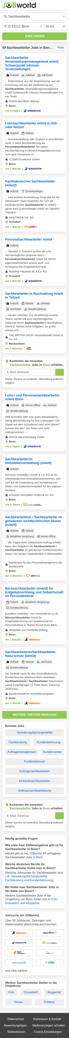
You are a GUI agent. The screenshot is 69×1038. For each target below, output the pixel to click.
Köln (54, 899)
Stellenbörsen (16, 1031)
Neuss (18, 1002)
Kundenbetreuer (34, 761)
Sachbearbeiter (18, 47)
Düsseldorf (12, 903)
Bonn (47, 47)
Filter (60, 47)
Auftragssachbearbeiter (34, 771)
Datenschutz (16, 1019)
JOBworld (35, 853)
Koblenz (49, 1002)
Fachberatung (18, 742)
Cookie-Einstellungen (48, 1031)
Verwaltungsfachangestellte (34, 732)
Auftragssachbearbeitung (34, 790)
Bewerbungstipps (15, 1025)
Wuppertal (32, 903)
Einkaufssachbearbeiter (34, 780)
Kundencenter (52, 751)
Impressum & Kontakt (47, 1019)
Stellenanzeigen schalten (48, 1025)
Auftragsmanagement (22, 751)
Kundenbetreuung (48, 742)
